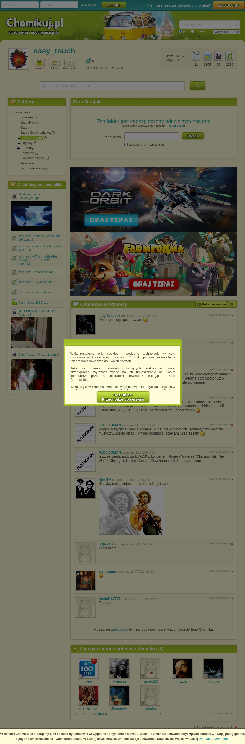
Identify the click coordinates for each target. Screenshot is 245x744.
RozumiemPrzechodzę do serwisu (123, 397)
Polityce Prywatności (214, 739)
